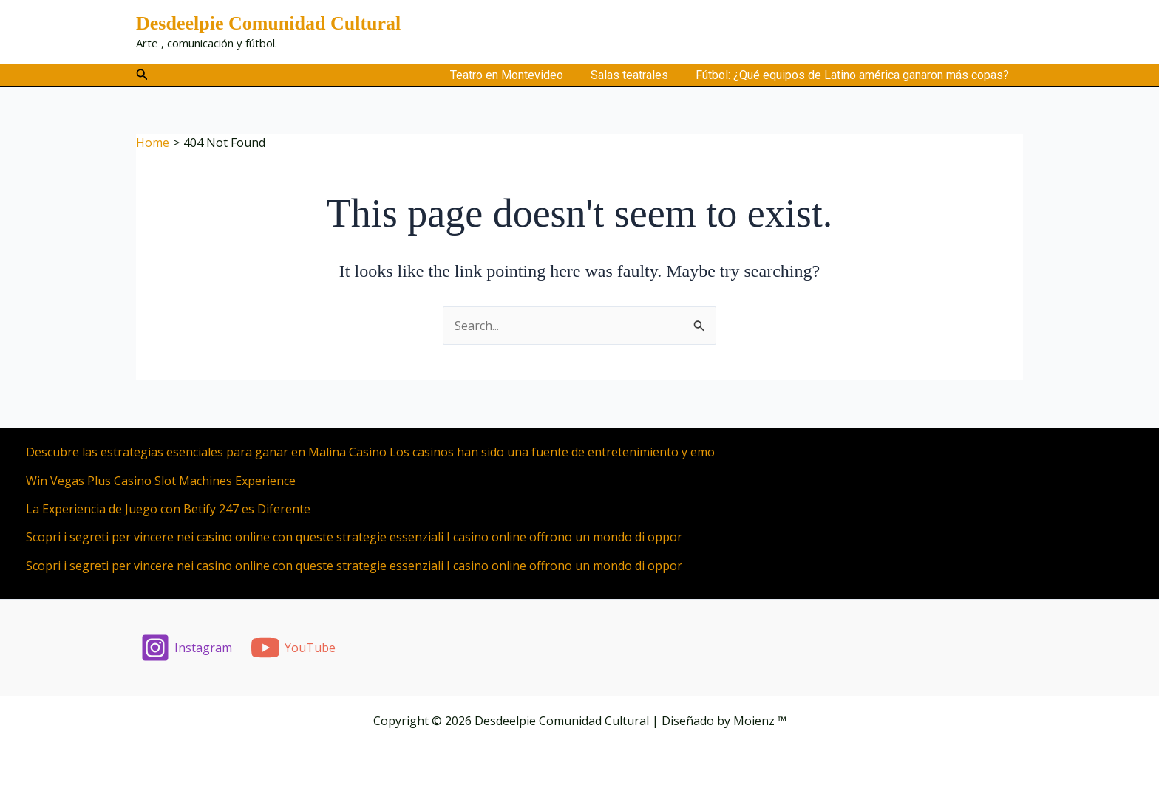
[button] (142, 75)
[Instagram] (186, 647)
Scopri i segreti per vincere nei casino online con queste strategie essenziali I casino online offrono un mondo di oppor (354, 537)
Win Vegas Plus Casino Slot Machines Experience (161, 481)
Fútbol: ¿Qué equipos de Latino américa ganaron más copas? (854, 75)
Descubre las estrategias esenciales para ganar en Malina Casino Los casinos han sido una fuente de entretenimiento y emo (370, 452)
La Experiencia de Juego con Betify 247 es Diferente (168, 509)
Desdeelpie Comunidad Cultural (268, 23)
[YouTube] (293, 647)
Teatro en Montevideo (516, 75)
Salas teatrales (635, 75)
